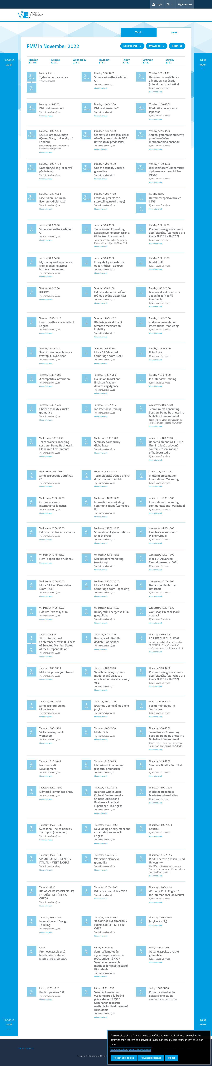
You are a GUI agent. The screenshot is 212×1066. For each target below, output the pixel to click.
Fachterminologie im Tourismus (162, 707)
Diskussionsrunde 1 (51, 108)
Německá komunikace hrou (56, 791)
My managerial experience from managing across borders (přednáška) (55, 265)
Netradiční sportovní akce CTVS (165, 200)
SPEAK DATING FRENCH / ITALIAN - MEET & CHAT (55, 861)
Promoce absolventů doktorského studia (162, 994)
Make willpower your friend (56, 672)
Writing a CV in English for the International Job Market (166, 893)
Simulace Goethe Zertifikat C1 (110, 79)
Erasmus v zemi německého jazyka (111, 707)
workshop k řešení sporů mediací (164, 614)
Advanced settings (151, 1058)
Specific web (130, 46)
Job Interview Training (162, 379)
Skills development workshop (51, 734)
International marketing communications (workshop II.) (111, 505)
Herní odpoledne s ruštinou (56, 558)
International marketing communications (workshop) (167, 504)
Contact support (26, 1048)
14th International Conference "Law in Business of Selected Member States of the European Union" (57, 643)
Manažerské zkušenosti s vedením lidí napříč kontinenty (164, 295)
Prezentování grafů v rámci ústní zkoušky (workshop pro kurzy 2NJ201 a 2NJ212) (167, 232)
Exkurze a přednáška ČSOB (110, 891)
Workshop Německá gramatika (107, 861)
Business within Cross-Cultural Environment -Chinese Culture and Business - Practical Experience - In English (108, 798)
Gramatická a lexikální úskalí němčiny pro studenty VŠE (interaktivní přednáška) (111, 138)
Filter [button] (177, 46)
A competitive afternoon (54, 379)
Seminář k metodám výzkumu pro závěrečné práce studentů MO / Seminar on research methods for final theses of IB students (111, 960)
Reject (171, 1058)
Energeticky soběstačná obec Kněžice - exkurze (109, 264)
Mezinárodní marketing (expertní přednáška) (109, 767)
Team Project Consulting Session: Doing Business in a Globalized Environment (112, 232)
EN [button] (168, 4)
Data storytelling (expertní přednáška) (55, 169)
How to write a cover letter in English (57, 324)
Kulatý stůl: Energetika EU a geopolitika (111, 614)
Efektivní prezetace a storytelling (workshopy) (109, 200)
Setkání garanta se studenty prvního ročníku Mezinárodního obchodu (166, 138)
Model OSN (156, 262)
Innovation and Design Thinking (53, 923)
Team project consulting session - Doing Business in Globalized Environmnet (56, 445)
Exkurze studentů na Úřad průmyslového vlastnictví (110, 294)
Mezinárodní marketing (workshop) (109, 560)
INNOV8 (44, 292)
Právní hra (155, 352)
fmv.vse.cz (155, 46)
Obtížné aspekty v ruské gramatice (109, 169)
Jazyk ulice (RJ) (158, 921)
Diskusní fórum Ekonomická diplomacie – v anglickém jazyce (166, 171)
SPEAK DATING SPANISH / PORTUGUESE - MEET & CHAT (110, 925)
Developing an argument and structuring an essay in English (112, 832)
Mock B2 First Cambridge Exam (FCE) (55, 587)
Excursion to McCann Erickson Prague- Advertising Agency (107, 382)
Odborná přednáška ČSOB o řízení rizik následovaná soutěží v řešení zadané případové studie (166, 447)
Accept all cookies (124, 1058)
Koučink (154, 828)
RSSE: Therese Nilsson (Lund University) (167, 861)
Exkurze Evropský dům (53, 612)
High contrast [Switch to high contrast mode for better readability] (185, 4)
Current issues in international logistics (53, 504)
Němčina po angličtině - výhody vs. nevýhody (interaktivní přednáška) (164, 80)
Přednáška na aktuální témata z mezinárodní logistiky (108, 326)
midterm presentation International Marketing (164, 324)
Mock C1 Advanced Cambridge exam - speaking (111, 587)
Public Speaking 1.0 (51, 992)
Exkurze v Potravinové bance (57, 532)
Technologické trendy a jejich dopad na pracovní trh (112, 477)
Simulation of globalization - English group (112, 534)
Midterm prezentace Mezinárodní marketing (163, 793)
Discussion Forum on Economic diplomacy (52, 200)
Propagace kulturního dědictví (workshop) (107, 640)
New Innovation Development (49, 767)
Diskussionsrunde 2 (106, 108)
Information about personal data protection (131, 1049)
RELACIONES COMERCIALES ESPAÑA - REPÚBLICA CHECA (56, 895)
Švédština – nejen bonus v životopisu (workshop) (55, 354)
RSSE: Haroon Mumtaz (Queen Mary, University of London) (56, 138)
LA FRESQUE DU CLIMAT (164, 638)
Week (174, 32)
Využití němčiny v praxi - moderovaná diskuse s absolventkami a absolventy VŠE (111, 677)
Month (138, 32)
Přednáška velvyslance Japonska (163, 110)
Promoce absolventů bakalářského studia (52, 953)
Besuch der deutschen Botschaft (163, 587)
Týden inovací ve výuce (53, 77)
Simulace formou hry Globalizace (107, 444)
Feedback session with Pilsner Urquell (163, 534)
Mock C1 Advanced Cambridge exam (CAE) (108, 354)
